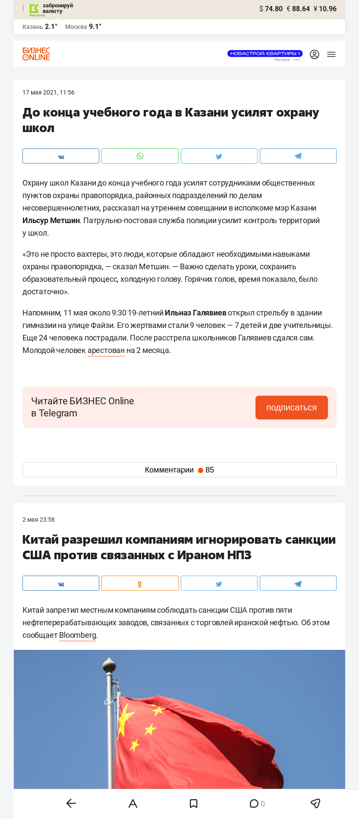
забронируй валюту (58, 8)
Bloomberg (77, 634)
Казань (32, 26)
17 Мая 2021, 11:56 (48, 92)
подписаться (292, 407)
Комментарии (179, 470)
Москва (76, 26)
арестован (106, 350)
